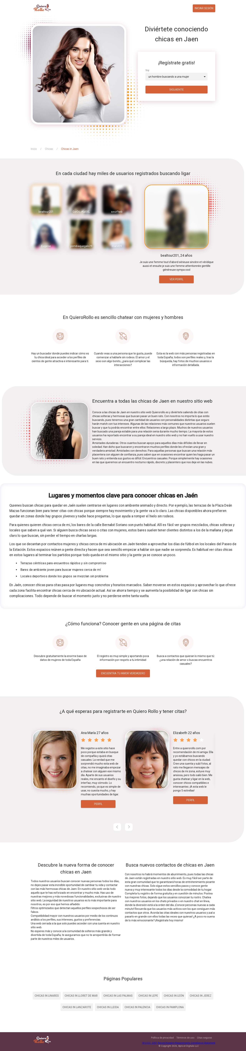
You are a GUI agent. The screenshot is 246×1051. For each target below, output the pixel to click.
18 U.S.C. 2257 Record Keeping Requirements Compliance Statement (178, 1043)
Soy (147, 70)
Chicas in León (174, 995)
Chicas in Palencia (137, 1007)
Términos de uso (185, 1037)
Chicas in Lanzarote (76, 1007)
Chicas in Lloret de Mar (81, 995)
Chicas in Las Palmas (118, 995)
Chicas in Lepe (148, 995)
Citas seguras (204, 1037)
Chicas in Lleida (108, 1007)
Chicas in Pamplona (170, 1007)
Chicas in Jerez (200, 995)
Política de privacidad (162, 1037)
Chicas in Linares (47, 995)
